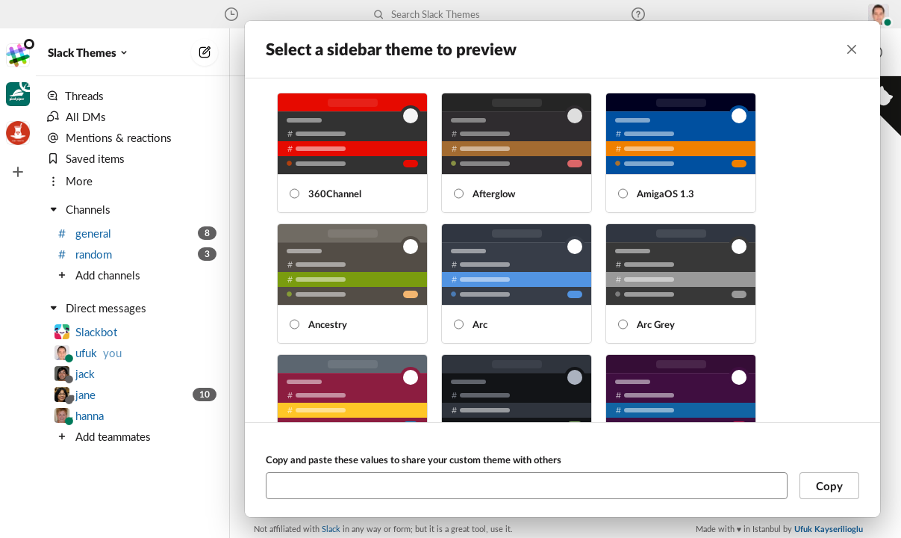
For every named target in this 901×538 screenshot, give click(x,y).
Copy (829, 485)
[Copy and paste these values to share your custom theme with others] (527, 485)
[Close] (851, 49)
